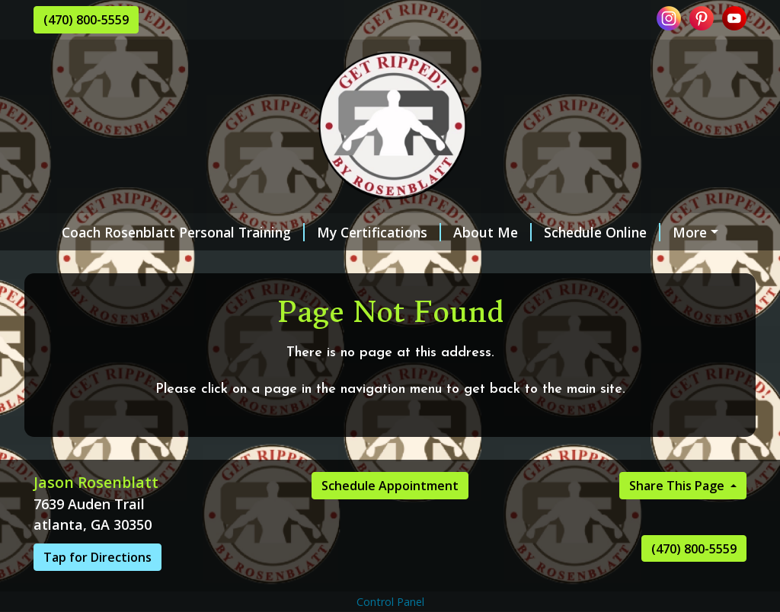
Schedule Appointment (390, 517)
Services (690, 232)
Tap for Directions (97, 589)
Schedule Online (586, 232)
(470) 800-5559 (86, 19)
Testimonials (94, 264)
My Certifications (363, 232)
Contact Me (199, 264)
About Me (476, 232)
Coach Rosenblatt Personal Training (167, 232)
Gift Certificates (308, 264)
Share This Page (678, 517)
